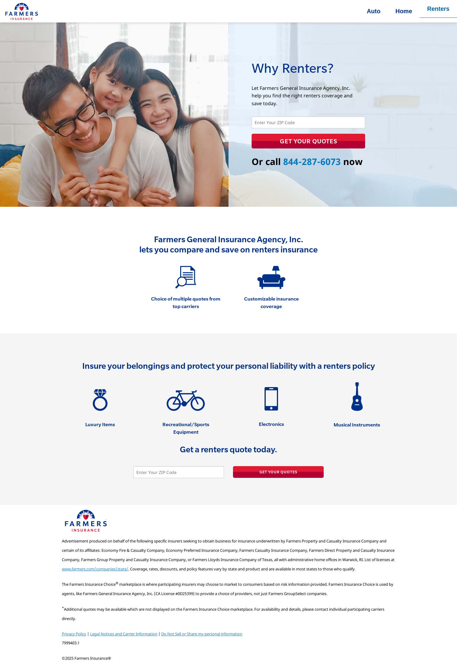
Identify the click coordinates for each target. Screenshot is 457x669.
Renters (438, 8)
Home (403, 11)
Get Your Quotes (308, 141)
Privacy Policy (74, 634)
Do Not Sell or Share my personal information (201, 634)
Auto (373, 11)
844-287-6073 (312, 161)
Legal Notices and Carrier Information (123, 634)
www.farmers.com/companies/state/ (95, 569)
